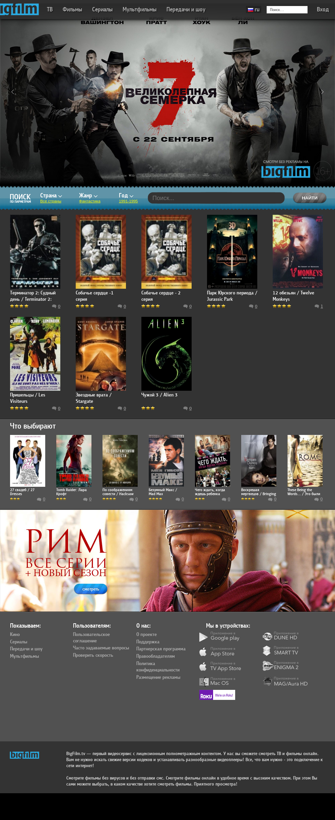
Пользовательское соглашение (91, 638)
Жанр (88, 195)
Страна (51, 195)
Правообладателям (155, 656)
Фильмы (72, 9)
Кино (15, 635)
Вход (323, 9)
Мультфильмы (139, 9)
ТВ (50, 9)
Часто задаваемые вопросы (101, 648)
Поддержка (147, 642)
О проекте (146, 635)
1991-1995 (128, 201)
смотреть (90, 589)
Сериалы (102, 9)
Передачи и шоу (185, 9)
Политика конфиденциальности (158, 667)
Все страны (50, 201)
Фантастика (89, 201)
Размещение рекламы (158, 677)
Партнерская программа (161, 649)
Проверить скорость (93, 655)
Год (126, 195)
